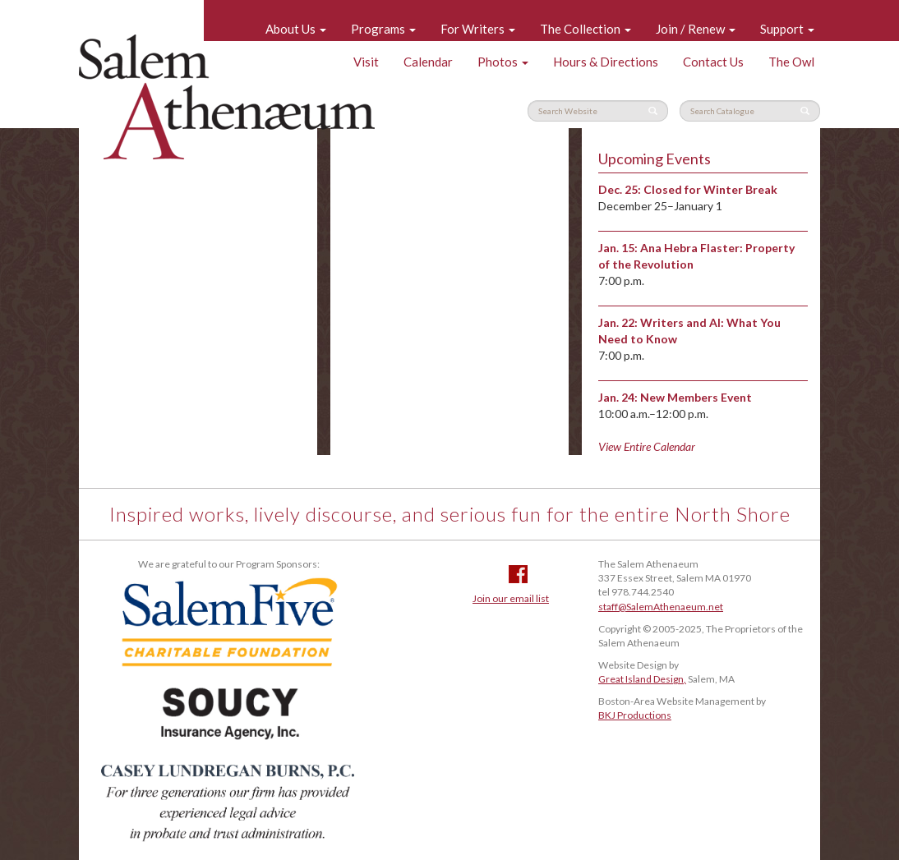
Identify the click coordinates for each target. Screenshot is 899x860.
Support (787, 28)
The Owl (791, 61)
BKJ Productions (634, 715)
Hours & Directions (605, 61)
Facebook (518, 574)
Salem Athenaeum (227, 96)
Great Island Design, (642, 679)
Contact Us (713, 61)
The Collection (585, 28)
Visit (366, 61)
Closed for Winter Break (710, 189)
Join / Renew (695, 28)
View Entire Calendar (646, 446)
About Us (295, 28)
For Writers (477, 28)
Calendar (428, 61)
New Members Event (696, 397)
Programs (383, 28)
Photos (502, 61)
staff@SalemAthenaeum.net (660, 606)
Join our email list (511, 598)
